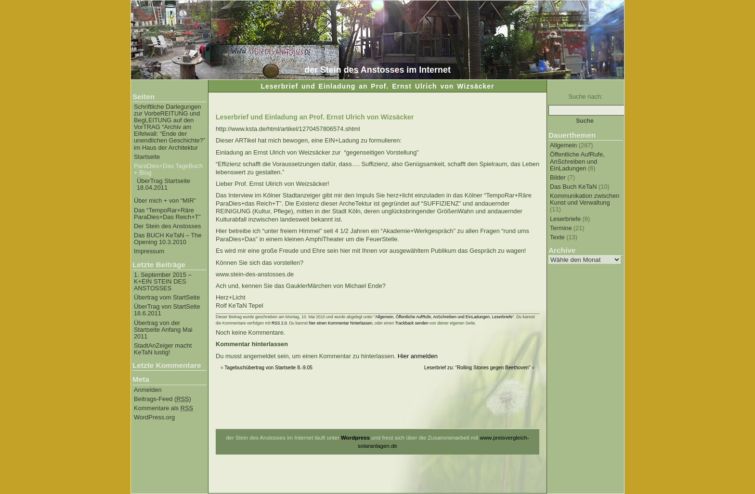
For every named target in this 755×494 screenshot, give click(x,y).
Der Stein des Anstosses (167, 226)
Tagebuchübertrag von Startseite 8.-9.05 (268, 367)
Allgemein (563, 145)
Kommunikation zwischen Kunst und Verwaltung (584, 199)
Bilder (558, 177)
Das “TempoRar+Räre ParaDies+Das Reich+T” (167, 214)
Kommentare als (163, 408)
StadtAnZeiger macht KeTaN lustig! (163, 349)
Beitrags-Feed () (162, 399)
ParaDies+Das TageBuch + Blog (168, 169)
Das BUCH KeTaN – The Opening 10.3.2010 (168, 239)
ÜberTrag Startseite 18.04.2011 (163, 184)
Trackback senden (411, 323)
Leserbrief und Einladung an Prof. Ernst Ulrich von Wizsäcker (315, 117)
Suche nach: (585, 96)
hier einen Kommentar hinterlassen (340, 323)
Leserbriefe (565, 218)
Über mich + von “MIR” (165, 200)
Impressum (149, 251)
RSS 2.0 (279, 323)
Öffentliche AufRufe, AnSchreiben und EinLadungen (577, 161)
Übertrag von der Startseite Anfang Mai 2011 (163, 330)
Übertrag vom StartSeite (167, 297)
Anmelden (148, 390)
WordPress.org (154, 417)
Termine (561, 228)
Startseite (147, 157)
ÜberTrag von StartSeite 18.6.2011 (167, 310)
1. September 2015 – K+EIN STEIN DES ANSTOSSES (163, 282)
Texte (557, 237)
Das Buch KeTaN (573, 186)
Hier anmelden (418, 356)
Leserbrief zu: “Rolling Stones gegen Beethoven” (477, 367)
